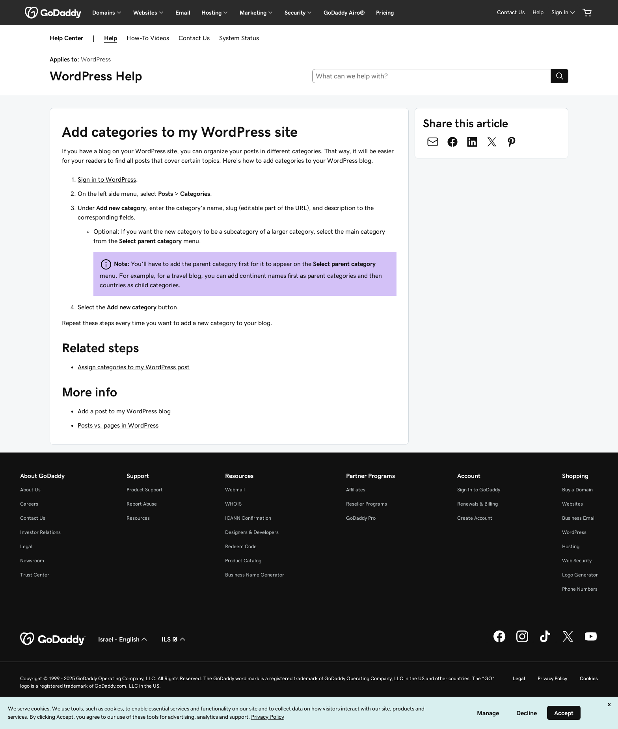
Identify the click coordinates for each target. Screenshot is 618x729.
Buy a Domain (577, 489)
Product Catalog (243, 560)
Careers (29, 503)
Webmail (235, 489)
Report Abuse (142, 503)
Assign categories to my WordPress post (134, 367)
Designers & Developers (252, 532)
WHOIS (233, 503)
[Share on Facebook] (452, 142)
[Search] (559, 76)
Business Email (579, 518)
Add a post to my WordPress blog (124, 411)
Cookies (589, 678)
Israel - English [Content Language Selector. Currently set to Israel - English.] (123, 639)
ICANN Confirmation (248, 518)
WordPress (96, 59)
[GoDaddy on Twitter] (568, 641)
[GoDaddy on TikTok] (545, 641)
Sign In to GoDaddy (478, 489)
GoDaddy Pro (361, 518)
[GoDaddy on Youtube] (591, 641)
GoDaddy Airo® (344, 12)
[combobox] (432, 76)
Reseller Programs (366, 503)
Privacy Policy (552, 678)
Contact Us (194, 38)
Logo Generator (580, 574)
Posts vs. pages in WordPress (118, 425)
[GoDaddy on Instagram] (522, 641)
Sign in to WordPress (107, 179)
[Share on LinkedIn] (472, 142)
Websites (572, 503)
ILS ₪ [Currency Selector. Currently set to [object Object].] (174, 639)
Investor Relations (40, 532)
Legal (26, 546)
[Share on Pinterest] (511, 142)
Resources (138, 518)
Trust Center (34, 574)
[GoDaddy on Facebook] (499, 641)
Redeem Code (241, 546)
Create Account (474, 518)
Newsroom (32, 560)
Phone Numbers (580, 588)
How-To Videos (148, 38)
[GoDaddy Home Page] (53, 639)
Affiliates (355, 489)
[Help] (538, 12)
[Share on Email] (433, 142)
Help (110, 38)
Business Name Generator (254, 574)
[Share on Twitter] (492, 142)
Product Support (145, 489)
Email (182, 12)
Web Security (577, 560)
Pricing (385, 12)
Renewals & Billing (477, 503)
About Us (30, 489)
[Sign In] (564, 12)
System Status (239, 38)
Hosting (570, 546)
